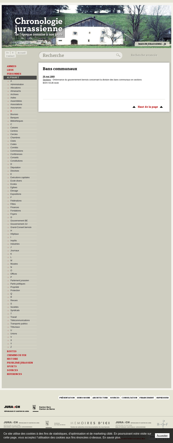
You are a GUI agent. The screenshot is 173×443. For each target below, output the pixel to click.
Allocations (15, 88)
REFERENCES (14, 374)
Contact (10, 56)
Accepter (162, 435)
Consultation (129, 397)
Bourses (14, 114)
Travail (13, 317)
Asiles (13, 98)
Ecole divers (16, 181)
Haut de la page (147, 106)
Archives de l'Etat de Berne (55, 424)
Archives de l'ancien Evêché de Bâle (161, 424)
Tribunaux (15, 327)
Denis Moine (83, 397)
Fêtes (13, 204)
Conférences (16, 154)
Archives (14, 94)
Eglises (13, 187)
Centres (14, 131)
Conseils (14, 157)
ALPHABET (13, 77)
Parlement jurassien (19, 280)
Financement (146, 397)
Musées (14, 264)
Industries (15, 244)
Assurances (15, 108)
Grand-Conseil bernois (20, 227)
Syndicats (15, 310)
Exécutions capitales (20, 177)
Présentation (67, 397)
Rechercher (118, 55)
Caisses (14, 127)
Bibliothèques (16, 121)
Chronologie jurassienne (38, 26)
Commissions (16, 151)
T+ (7, 52)
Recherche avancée (144, 55)
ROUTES (12, 351)
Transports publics (19, 323)
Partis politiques (17, 284)
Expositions (15, 194)
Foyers (13, 214)
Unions (13, 333)
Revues (14, 300)
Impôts (13, 240)
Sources (114, 397)
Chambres (15, 137)
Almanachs (15, 91)
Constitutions (16, 161)
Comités (14, 147)
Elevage (14, 191)
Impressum (162, 397)
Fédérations (15, 201)
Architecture (100, 397)
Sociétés (14, 307)
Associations (16, 104)
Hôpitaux (14, 234)
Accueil (22, 52)
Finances (14, 207)
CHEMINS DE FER (16, 355)
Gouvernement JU (18, 224)
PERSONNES (14, 73)
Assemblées (16, 101)
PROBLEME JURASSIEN (20, 362)
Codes (13, 144)
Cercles (14, 134)
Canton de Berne (43, 409)
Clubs (13, 141)
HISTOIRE (12, 358)
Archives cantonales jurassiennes (22, 424)
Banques (14, 117)
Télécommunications (20, 320)
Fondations (15, 211)
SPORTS (12, 366)
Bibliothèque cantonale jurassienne (133, 424)
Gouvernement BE (19, 220)
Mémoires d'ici (90, 424)
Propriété (14, 287)
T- (13, 52)
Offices (13, 274)
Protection (15, 290)
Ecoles (13, 184)
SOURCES (12, 370)
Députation (15, 167)
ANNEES (11, 66)
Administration (17, 84)
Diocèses (14, 171)
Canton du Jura (17, 409)
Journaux (14, 250)
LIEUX (10, 70)
